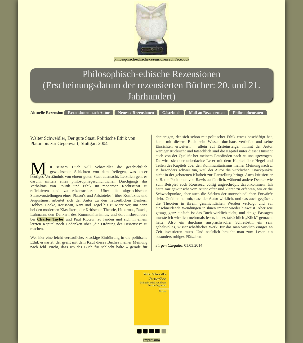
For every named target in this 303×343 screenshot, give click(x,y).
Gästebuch (171, 112)
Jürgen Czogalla (169, 245)
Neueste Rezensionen (136, 112)
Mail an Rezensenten (207, 112)
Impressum (151, 340)
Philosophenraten (248, 112)
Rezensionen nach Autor (89, 112)
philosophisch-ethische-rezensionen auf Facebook (151, 59)
